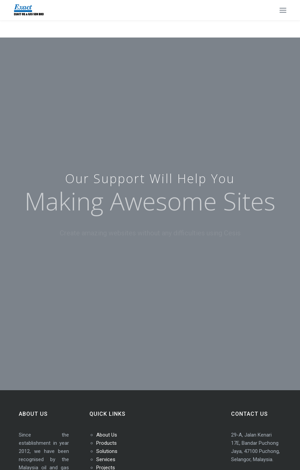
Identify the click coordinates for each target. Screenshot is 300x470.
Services (105, 459)
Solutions (106, 451)
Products (106, 443)
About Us (106, 435)
